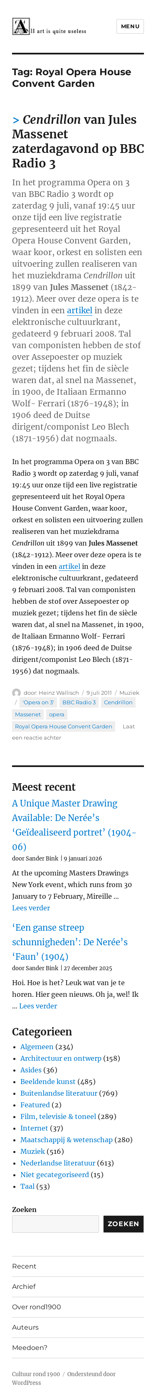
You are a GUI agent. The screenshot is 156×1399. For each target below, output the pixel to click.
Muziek (129, 692)
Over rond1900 (36, 1307)
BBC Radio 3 (79, 702)
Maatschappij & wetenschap (66, 1140)
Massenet (28, 714)
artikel (79, 310)
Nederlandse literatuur (57, 1163)
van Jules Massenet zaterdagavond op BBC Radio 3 (78, 141)
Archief (23, 1287)
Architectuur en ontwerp (61, 1058)
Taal (27, 1186)
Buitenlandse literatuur (58, 1093)
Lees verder (31, 908)
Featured (35, 1105)
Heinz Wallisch (59, 692)
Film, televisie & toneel (58, 1116)
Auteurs (25, 1327)
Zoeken (24, 1209)
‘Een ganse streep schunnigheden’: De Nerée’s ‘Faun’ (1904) (70, 942)
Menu (130, 26)
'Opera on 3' (38, 702)
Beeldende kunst (48, 1081)
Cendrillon (118, 702)
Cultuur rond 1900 (36, 1374)
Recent (24, 1266)
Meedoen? (29, 1348)
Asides (31, 1070)
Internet (34, 1128)
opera (56, 714)
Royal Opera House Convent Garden (63, 726)
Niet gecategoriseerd (54, 1174)
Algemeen (37, 1046)
